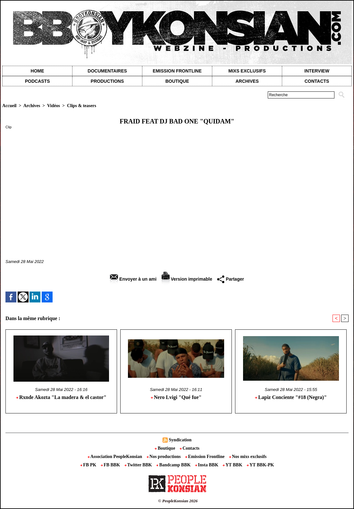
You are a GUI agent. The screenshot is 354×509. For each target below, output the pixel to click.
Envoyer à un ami (133, 279)
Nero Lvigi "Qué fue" (176, 397)
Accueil (9, 105)
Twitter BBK (138, 464)
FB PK (88, 464)
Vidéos (53, 105)
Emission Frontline (177, 70)
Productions (107, 81)
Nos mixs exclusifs (248, 456)
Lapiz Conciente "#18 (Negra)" (291, 397)
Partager (230, 279)
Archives (246, 81)
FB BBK (111, 464)
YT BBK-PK (260, 464)
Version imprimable (187, 279)
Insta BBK (207, 464)
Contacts (189, 448)
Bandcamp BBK (174, 464)
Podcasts (37, 81)
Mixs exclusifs (247, 70)
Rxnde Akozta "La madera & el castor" (61, 397)
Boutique (177, 81)
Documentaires (107, 70)
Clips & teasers (81, 105)
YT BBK (233, 464)
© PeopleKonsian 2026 (178, 500)
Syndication (180, 439)
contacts (317, 81)
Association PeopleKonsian (115, 456)
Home (37, 70)
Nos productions (164, 456)
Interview (316, 70)
